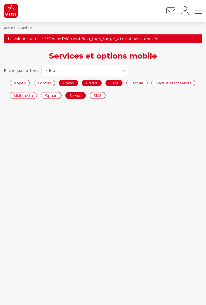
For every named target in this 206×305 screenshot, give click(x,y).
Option (51, 96)
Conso (68, 83)
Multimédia (23, 96)
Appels (20, 83)
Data (114, 83)
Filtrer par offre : (21, 70)
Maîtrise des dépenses (173, 83)
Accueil (10, 28)
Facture (137, 83)
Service (76, 96)
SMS (97, 96)
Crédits (91, 83)
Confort (44, 83)
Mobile (26, 28)
